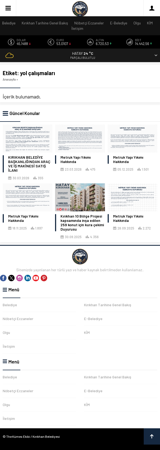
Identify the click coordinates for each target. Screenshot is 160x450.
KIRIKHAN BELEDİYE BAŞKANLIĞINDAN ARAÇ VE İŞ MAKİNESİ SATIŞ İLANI (29, 164)
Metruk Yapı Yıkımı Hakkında (75, 159)
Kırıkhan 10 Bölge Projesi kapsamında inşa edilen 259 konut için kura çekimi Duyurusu (82, 222)
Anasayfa (9, 79)
